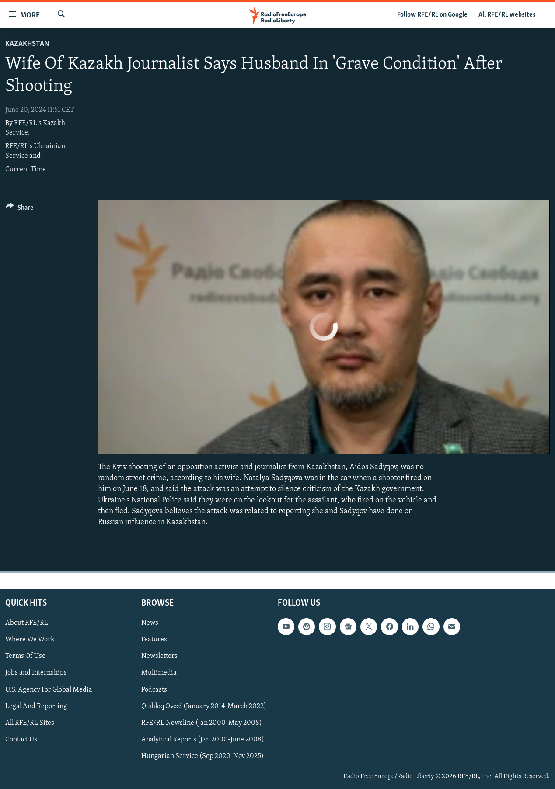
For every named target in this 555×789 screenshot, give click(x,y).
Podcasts (154, 689)
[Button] (19, 209)
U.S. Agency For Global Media (48, 689)
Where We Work (30, 639)
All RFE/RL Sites (29, 723)
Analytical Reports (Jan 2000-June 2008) (202, 739)
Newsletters (159, 656)
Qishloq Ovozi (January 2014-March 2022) (203, 706)
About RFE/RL (26, 622)
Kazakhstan (27, 44)
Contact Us (21, 739)
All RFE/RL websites (507, 14)
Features (154, 639)
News (149, 622)
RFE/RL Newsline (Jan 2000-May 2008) (201, 723)
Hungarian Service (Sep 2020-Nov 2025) (202, 756)
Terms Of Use (25, 656)
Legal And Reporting (36, 706)
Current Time (25, 169)
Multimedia (159, 673)
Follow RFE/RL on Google (432, 14)
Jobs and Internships (36, 673)
